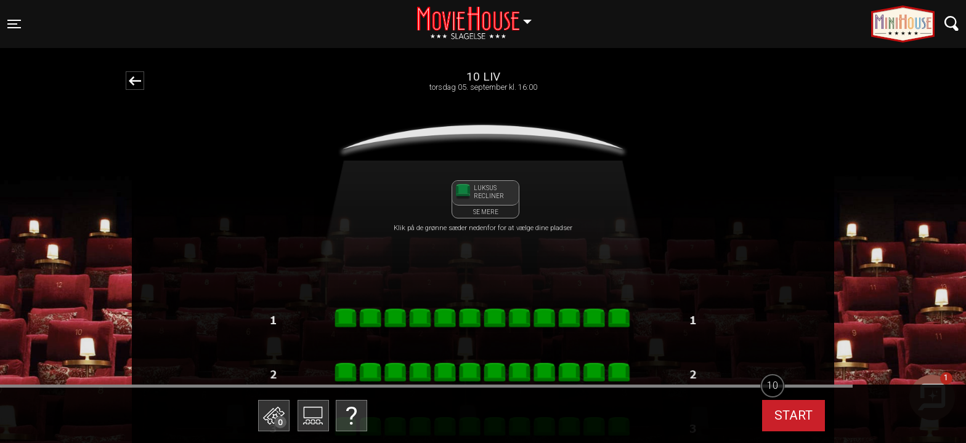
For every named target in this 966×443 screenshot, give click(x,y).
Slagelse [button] (480, 16)
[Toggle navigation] (14, 24)
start (793, 415)
